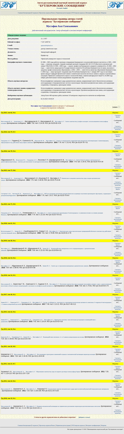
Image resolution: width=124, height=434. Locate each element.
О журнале (35, 13)
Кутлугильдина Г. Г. (7, 231)
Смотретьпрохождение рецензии (118, 127)
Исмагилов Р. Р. (20, 160)
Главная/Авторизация (24, 13)
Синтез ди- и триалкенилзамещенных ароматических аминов (69, 266)
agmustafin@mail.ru (46, 45)
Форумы (103, 13)
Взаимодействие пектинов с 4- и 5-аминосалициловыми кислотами (63, 337)
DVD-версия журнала (78, 13)
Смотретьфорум (118, 116)
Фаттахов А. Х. (17, 213)
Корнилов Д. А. (27, 193)
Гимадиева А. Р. (6, 140)
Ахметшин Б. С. (19, 121)
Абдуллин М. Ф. (39, 140)
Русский (59, 8)
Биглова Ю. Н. (16, 193)
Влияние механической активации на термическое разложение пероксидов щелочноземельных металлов (68, 406)
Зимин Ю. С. (18, 231)
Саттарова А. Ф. (6, 193)
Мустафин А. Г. (59, 121)
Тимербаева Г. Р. (26, 319)
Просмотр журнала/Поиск (47, 13)
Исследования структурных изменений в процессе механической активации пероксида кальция (66, 354)
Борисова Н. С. (15, 302)
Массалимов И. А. (6, 121)
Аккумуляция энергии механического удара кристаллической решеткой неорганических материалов (78, 389)
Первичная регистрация (63, 13)
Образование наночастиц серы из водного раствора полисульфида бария (58, 371)
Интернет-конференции (93, 13)
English (65, 8)
